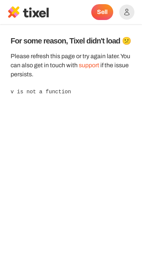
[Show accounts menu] (126, 12)
